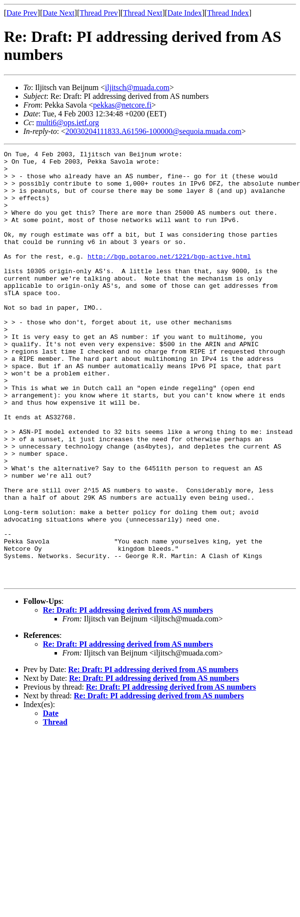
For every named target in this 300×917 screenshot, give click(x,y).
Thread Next (142, 13)
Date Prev (22, 13)
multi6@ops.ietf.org (67, 122)
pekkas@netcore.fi (122, 105)
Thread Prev (98, 13)
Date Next (59, 13)
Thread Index (228, 13)
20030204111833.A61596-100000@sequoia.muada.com (153, 131)
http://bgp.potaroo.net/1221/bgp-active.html (169, 278)
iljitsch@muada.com (137, 87)
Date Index (185, 13)
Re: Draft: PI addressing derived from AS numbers (128, 696)
